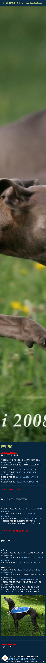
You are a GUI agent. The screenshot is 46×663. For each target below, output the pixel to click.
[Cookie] (5, 658)
